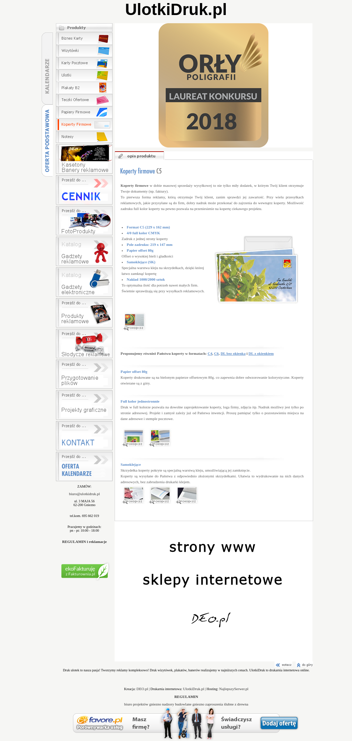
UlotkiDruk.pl (193, 689)
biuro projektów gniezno (143, 704)
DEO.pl (142, 689)
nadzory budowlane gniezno (183, 704)
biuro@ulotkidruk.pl (84, 494)
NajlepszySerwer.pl (233, 689)
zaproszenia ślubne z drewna (226, 704)
